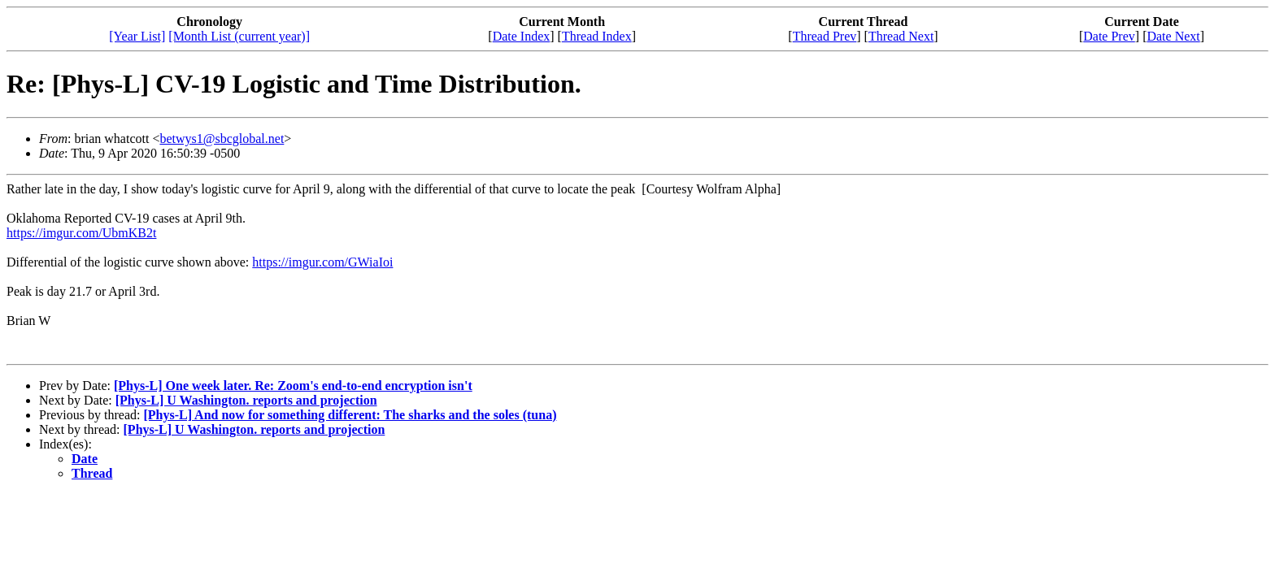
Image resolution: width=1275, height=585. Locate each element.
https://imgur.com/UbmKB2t (81, 233)
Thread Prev (825, 36)
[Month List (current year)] (239, 36)
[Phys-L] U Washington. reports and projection (246, 400)
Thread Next (900, 36)
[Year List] (137, 36)
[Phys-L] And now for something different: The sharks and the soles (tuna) (349, 415)
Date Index (521, 36)
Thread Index (597, 36)
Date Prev (1109, 36)
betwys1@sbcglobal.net (221, 138)
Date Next (1173, 36)
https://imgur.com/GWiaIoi (322, 262)
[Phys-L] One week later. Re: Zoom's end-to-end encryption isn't (293, 385)
